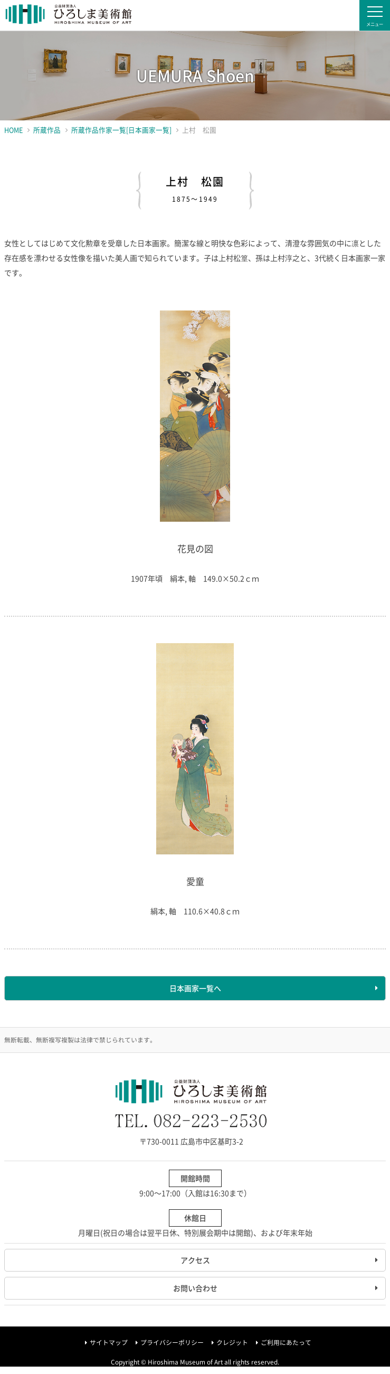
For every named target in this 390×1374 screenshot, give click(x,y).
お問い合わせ (195, 1288)
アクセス (195, 1260)
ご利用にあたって (286, 1342)
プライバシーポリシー (172, 1342)
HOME (13, 130)
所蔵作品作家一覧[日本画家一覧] (121, 130)
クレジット (232, 1342)
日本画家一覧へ (195, 988)
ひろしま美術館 (69, 15)
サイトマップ (109, 1342)
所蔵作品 (47, 130)
